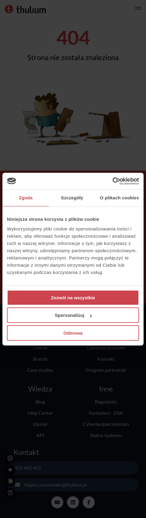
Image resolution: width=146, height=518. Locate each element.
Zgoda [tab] (26, 197)
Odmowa (72, 333)
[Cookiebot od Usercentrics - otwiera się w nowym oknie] (112, 181)
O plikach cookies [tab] (119, 197)
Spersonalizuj (73, 315)
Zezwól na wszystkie (73, 297)
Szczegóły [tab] (72, 197)
